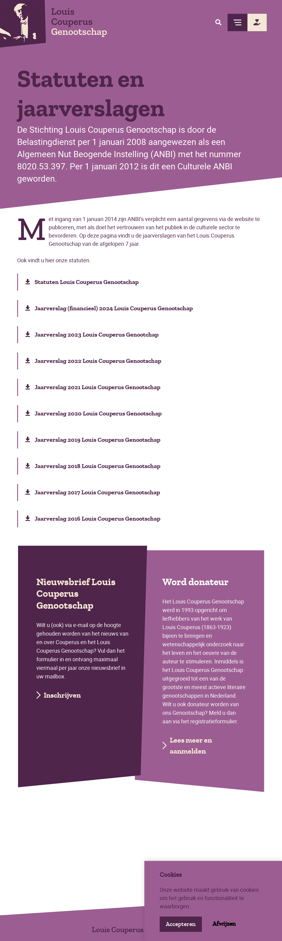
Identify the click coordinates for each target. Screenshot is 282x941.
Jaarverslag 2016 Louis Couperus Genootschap (92, 518)
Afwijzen (224, 923)
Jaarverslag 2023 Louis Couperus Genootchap (91, 334)
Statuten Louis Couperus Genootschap (82, 282)
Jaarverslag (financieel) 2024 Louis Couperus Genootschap (109, 308)
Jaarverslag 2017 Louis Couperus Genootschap (92, 492)
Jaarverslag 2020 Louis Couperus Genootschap (93, 413)
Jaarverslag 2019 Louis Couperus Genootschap (92, 439)
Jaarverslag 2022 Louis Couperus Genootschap (93, 360)
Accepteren (181, 924)
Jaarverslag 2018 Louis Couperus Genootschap (92, 466)
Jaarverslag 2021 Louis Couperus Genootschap (92, 387)
